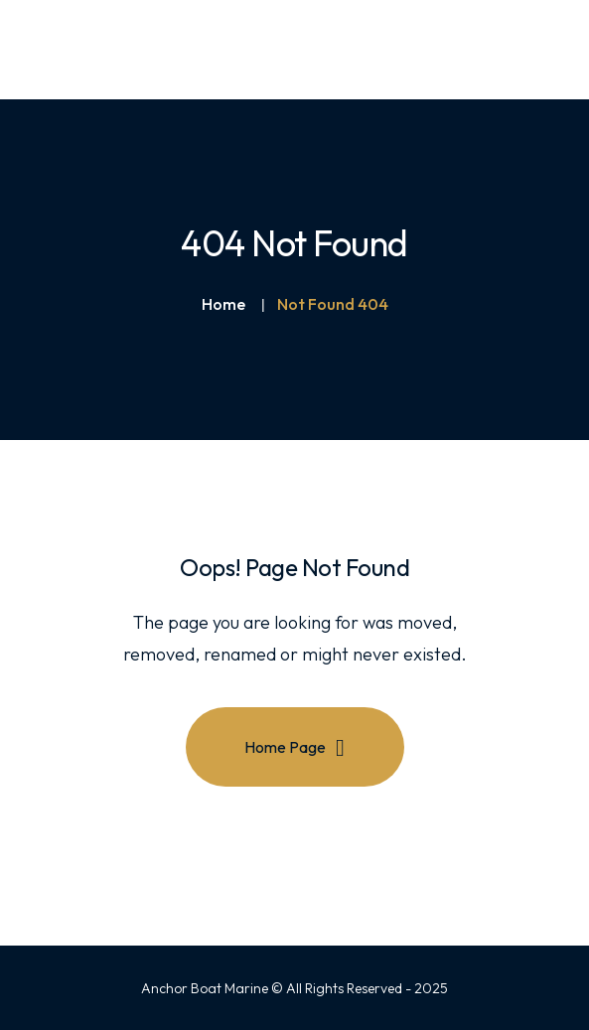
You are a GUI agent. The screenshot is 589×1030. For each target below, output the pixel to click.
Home (223, 304)
